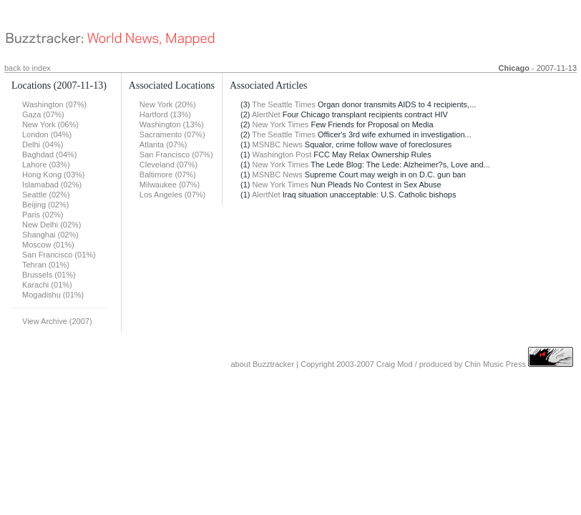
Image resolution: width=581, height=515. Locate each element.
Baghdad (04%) (49, 154)
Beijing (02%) (45, 204)
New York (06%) (50, 124)
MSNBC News (278, 144)
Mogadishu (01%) (53, 294)
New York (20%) (168, 104)
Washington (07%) (54, 104)
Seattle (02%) (46, 194)
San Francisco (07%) (176, 154)
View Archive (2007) (57, 321)
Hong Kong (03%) (53, 174)
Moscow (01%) (48, 244)
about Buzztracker (262, 364)
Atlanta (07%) (163, 144)
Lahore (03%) (46, 164)
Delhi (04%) (42, 144)
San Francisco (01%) (59, 254)
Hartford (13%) (165, 114)
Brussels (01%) (49, 274)
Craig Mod (394, 364)
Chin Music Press (495, 364)
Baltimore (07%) (168, 174)
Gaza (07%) (43, 114)
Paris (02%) (42, 214)
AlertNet (266, 114)
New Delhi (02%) (52, 224)
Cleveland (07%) (168, 164)
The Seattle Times (284, 104)
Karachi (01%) (47, 284)
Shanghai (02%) (50, 234)
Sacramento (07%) (172, 134)
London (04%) (47, 134)
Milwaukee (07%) (170, 184)
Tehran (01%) (45, 264)
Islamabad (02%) (52, 184)
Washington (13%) (172, 124)
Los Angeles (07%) (172, 194)
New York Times (281, 124)
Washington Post (282, 154)
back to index (27, 68)
